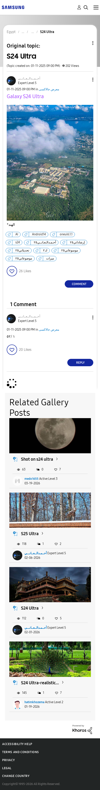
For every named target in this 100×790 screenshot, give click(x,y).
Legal (6, 768)
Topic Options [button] (85, 43)
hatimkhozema (34, 702)
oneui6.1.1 (66, 234)
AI (16, 234)
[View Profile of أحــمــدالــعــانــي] (29, 78)
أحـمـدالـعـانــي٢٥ (45, 242)
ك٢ (45, 250)
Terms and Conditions (20, 752)
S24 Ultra (30, 608)
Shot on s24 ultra (37, 459)
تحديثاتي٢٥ (22, 250)
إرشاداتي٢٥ (77, 242)
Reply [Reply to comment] (80, 362)
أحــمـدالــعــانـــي (35, 553)
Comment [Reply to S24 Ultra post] (79, 284)
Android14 (39, 234)
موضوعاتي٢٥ (23, 258)
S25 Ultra (30, 533)
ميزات (50, 258)
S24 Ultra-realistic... (40, 682)
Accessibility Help (17, 744)
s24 (17, 242)
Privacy (8, 760)
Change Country (15, 776)
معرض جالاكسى (49, 89)
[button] (86, 79)
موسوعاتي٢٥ (69, 250)
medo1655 (31, 479)
